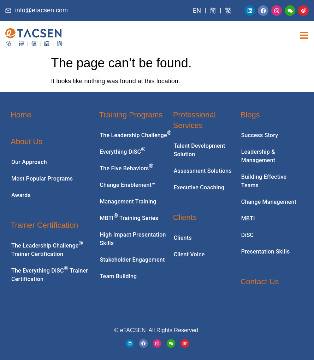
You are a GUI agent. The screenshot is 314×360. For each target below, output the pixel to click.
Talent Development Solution (199, 150)
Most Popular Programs (42, 178)
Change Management (268, 202)
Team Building (118, 276)
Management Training (128, 201)
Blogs (250, 114)
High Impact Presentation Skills (133, 238)
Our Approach (29, 162)
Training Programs (130, 114)
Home (21, 114)
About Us (27, 141)
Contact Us (260, 281)
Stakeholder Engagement (132, 259)
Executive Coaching (199, 187)
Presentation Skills (265, 251)
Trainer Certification (44, 225)
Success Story (259, 135)
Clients (185, 217)
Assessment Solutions (203, 170)
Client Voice (189, 254)
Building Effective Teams (264, 181)
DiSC (247, 235)
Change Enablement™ (127, 185)
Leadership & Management (258, 156)
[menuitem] (197, 10)
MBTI (248, 218)
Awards (21, 195)
